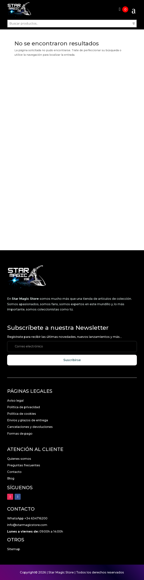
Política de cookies (21, 413)
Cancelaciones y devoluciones (30, 426)
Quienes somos (19, 458)
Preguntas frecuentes (23, 465)
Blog (10, 478)
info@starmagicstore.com (27, 524)
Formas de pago (19, 433)
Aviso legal (15, 400)
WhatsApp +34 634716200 (27, 518)
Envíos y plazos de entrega (27, 420)
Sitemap (13, 549)
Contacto (14, 471)
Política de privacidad (23, 406)
